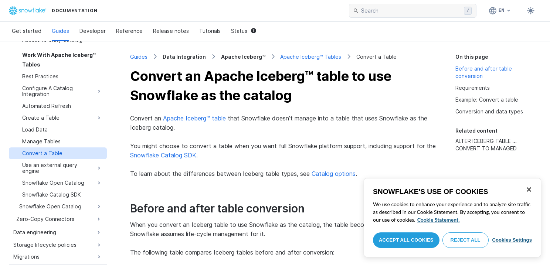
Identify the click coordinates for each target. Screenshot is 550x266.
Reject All (466, 240)
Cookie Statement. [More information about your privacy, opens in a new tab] (438, 219)
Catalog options (334, 173)
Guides (60, 31)
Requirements (472, 88)
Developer (92, 31)
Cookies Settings (512, 240)
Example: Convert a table (486, 99)
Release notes (171, 31)
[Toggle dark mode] (530, 10)
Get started (26, 31)
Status (243, 31)
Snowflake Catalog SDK (163, 155)
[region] (452, 217)
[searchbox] (411, 10)
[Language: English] (500, 10)
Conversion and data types (489, 111)
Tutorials (210, 31)
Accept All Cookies (406, 240)
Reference (129, 31)
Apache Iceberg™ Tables (310, 57)
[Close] (529, 189)
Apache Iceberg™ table (194, 118)
